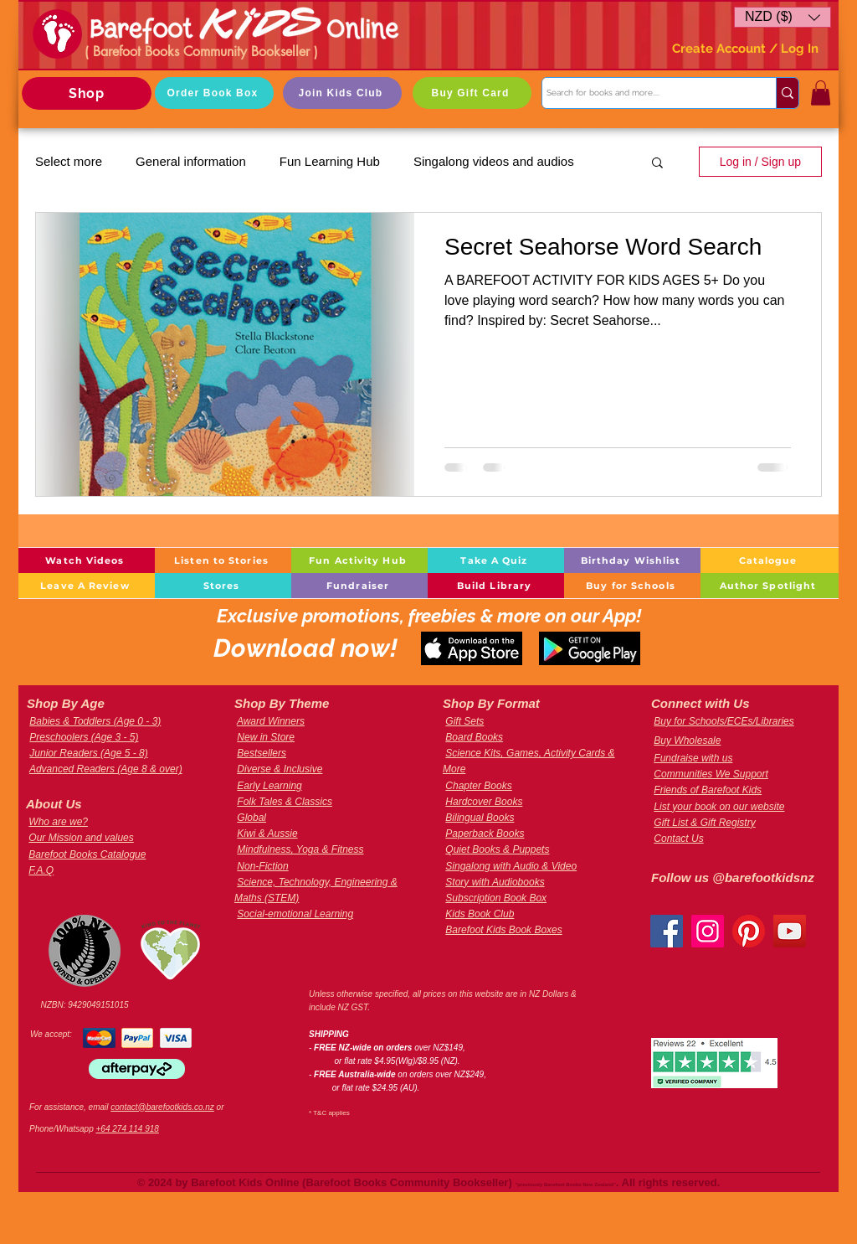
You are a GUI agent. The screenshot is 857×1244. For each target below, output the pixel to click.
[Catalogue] (769, 560)
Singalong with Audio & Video (511, 866)
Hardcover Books (483, 802)
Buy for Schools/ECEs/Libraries (723, 721)
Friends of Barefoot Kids (708, 790)
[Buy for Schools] (632, 585)
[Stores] (223, 585)
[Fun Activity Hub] (359, 560)
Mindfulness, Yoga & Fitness (300, 849)
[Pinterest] (748, 931)
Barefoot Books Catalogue (87, 854)
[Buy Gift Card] (472, 93)
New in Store (266, 737)
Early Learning (269, 786)
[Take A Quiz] (496, 560)
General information (191, 161)
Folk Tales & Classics (284, 802)
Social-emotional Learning (295, 914)
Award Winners (271, 721)
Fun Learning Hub (330, 161)
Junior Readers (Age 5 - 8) (88, 753)
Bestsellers (261, 753)
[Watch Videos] (86, 560)
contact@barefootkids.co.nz (162, 1107)
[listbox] (782, 17)
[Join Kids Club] (342, 93)
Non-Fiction (262, 866)
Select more (68, 161)
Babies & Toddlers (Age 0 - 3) (95, 721)
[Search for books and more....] (644, 93)
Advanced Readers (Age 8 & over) (105, 769)
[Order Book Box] (214, 93)
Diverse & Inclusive (279, 769)
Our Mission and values (80, 838)
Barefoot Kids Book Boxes (503, 930)
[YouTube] (789, 931)
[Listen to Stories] (223, 560)
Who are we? (58, 822)
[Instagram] (707, 931)
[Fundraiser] (359, 585)
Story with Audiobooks (494, 882)
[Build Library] (496, 585)
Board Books (474, 737)
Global (251, 817)
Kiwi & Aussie (267, 833)
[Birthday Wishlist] (632, 560)
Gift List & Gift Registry (704, 822)
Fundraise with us (693, 758)
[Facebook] (666, 931)
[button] (782, 17)
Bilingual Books (479, 817)
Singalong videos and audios (493, 161)
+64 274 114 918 (127, 1128)
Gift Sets (464, 721)
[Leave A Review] (86, 585)
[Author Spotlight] (769, 585)
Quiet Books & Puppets (497, 849)
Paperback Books (484, 833)
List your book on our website (719, 807)
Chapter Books (478, 786)
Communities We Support (711, 774)
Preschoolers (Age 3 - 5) (83, 737)
